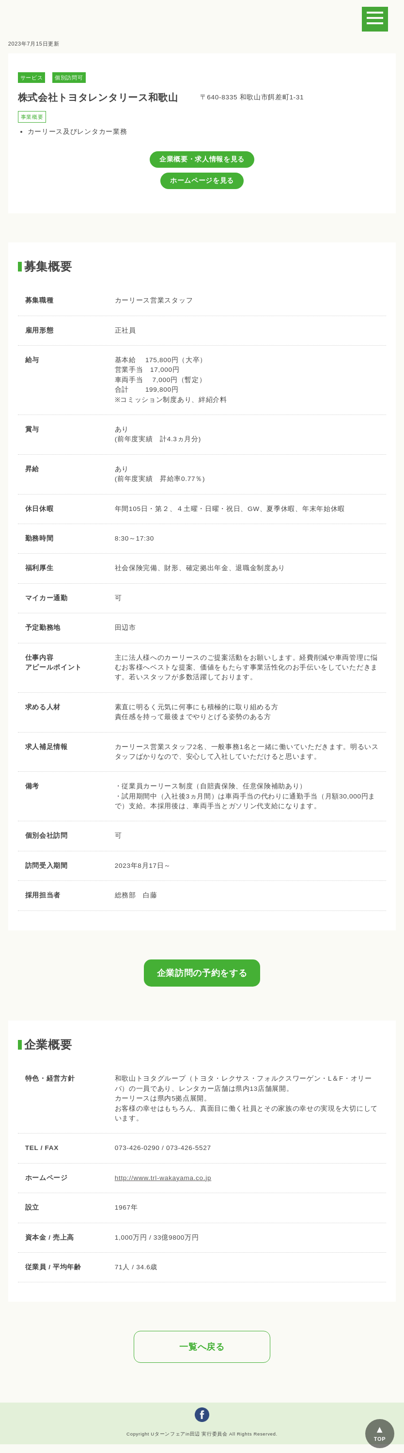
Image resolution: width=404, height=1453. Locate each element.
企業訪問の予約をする (202, 973)
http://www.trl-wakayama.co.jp (163, 1178)
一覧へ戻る (201, 1347)
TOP (380, 1439)
